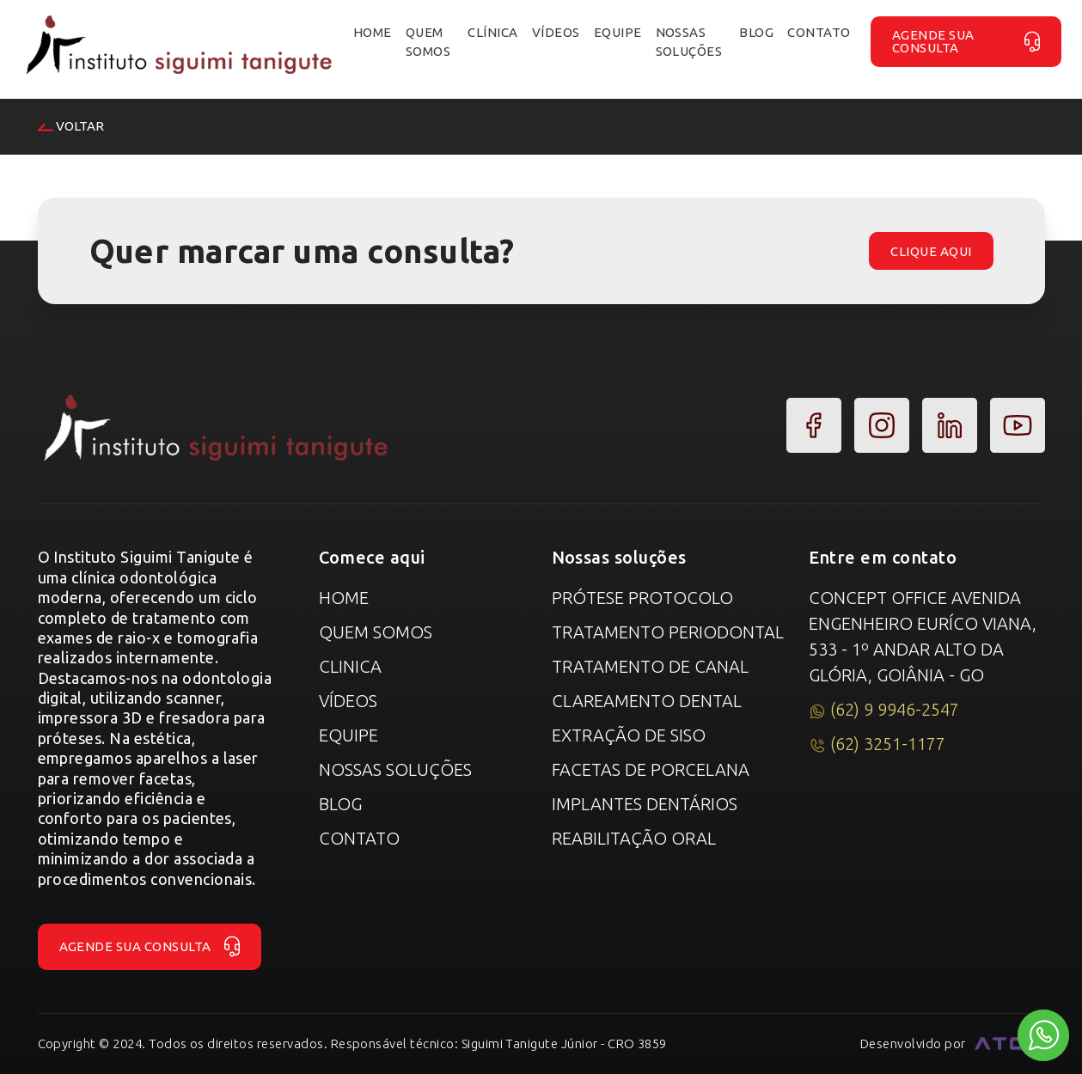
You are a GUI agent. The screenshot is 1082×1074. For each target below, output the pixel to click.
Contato (359, 838)
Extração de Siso (629, 735)
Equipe (348, 735)
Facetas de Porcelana (650, 769)
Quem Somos (375, 632)
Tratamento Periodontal (668, 632)
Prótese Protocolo (642, 597)
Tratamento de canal (650, 666)
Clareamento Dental (647, 701)
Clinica (350, 666)
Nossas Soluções (395, 769)
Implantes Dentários (644, 804)
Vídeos (348, 701)
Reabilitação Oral (634, 838)
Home (344, 597)
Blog (340, 804)
